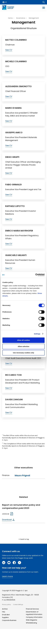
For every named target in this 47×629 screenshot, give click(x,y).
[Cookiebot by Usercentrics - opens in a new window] (35, 274)
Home (10, 18)
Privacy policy (6, 604)
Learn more (7, 576)
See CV (8, 50)
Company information (34, 617)
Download (7, 519)
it (6, 2)
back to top (24, 539)
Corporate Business (9, 620)
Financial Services (32, 609)
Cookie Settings (18, 604)
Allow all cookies (23, 340)
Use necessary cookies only (23, 353)
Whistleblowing (31, 623)
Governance (20, 18)
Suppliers (5, 617)
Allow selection (23, 346)
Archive (5, 609)
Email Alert (6, 615)
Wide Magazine (31, 620)
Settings (37, 334)
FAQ (3, 612)
